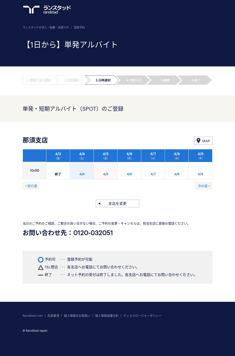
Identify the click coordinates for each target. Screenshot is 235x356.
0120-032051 (93, 232)
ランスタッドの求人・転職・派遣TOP (46, 27)
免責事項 (53, 315)
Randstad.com (33, 315)
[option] (129, 165)
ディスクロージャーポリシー (142, 315)
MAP (206, 141)
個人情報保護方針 (107, 315)
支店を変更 (117, 203)
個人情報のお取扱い (77, 315)
